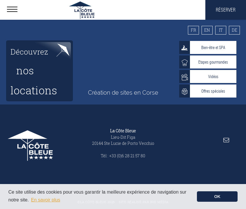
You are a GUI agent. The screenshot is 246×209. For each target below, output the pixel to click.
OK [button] (217, 196)
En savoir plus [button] (45, 199)
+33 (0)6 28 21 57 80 (127, 155)
